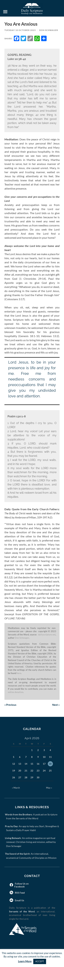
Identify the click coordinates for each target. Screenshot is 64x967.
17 (44, 763)
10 (44, 757)
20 (19, 770)
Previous (10, 704)
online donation (15, 692)
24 (44, 770)
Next (56, 704)
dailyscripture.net (47, 634)
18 (50, 763)
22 (32, 770)
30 (38, 777)
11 (50, 757)
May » (49, 787)
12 (13, 763)
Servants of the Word (22, 911)
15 (32, 763)
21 (26, 770)
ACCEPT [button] (39, 961)
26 (13, 777)
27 (19, 777)
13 (19, 763)
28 (26, 777)
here (19, 673)
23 (38, 770)
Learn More (25, 961)
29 (32, 777)
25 (50, 770)
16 (38, 763)
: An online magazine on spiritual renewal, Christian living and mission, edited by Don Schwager (31, 842)
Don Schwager (48, 30)
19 (13, 770)
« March (16, 787)
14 (26, 763)
